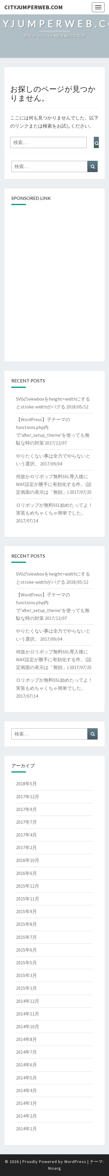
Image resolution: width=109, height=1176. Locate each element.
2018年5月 (26, 783)
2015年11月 (27, 899)
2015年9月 (26, 911)
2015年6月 (26, 950)
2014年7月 (26, 1052)
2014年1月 (26, 1128)
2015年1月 (26, 988)
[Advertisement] (54, 246)
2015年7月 (26, 937)
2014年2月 (26, 1116)
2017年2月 (26, 847)
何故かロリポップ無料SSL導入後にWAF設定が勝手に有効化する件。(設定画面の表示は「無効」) (54, 484)
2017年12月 (27, 796)
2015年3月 (26, 975)
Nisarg (54, 1168)
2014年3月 (26, 1103)
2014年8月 (26, 1039)
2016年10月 (27, 860)
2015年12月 (27, 886)
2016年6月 (26, 873)
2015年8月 (26, 924)
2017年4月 (26, 835)
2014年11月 (27, 1014)
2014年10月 (27, 1026)
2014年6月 (26, 1065)
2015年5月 (26, 962)
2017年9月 (26, 809)
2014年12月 (27, 1001)
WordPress (75, 1161)
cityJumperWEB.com (33, 7)
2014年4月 (26, 1090)
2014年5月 (26, 1078)
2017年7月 (26, 822)
